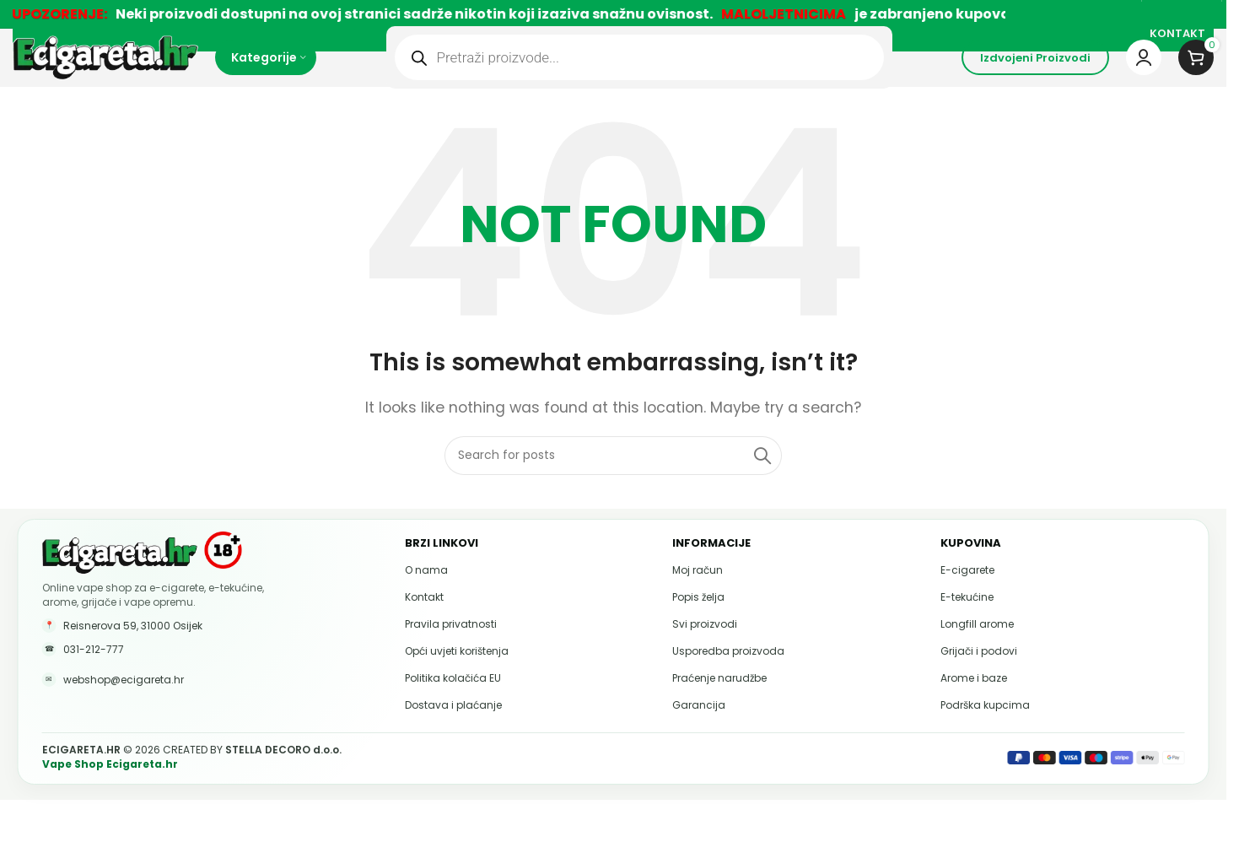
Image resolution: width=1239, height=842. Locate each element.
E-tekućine (967, 621)
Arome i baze (973, 702)
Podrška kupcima (985, 729)
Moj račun (697, 594)
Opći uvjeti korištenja (457, 675)
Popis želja (698, 621)
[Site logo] (105, 71)
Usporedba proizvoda (728, 675)
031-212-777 (93, 674)
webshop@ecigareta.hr (123, 704)
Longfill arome (977, 648)
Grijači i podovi (978, 675)
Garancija (698, 729)
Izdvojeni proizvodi (1035, 72)
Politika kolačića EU (453, 702)
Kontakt (424, 621)
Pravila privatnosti (451, 648)
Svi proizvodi (704, 648)
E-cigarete (967, 594)
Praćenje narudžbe (719, 702)
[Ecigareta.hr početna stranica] (120, 579)
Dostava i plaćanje (453, 729)
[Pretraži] (613, 479)
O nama (426, 594)
